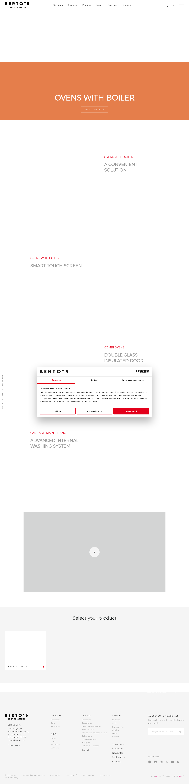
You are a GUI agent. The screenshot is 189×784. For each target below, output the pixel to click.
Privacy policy (88, 775)
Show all (85, 750)
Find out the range (94, 109)
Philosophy (55, 720)
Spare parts (118, 744)
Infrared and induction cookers (94, 733)
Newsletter (117, 753)
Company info (71, 775)
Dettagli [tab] (94, 380)
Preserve (115, 737)
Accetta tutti (131, 411)
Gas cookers (86, 720)
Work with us (118, 757)
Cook (114, 723)
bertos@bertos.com (16, 740)
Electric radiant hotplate (92, 726)
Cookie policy (105, 775)
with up (157, 776)
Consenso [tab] (56, 380)
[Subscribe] (180, 731)
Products (86, 5)
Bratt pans (86, 742)
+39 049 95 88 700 (17, 734)
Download (112, 5)
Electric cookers (88, 729)
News (99, 5)
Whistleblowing (11, 777)
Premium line (118, 727)
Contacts (127, 5)
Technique (55, 726)
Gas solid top (87, 723)
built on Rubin (175, 776)
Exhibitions (55, 744)
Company (58, 5)
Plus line (115, 730)
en (172, 5)
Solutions (72, 5)
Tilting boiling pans (89, 739)
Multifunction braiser (90, 746)
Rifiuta (58, 411)
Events (53, 741)
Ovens (2, 395)
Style (53, 723)
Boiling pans (87, 736)
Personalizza (94, 411)
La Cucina (55, 748)
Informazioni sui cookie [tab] (133, 380)
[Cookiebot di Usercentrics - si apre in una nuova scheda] (138, 371)
